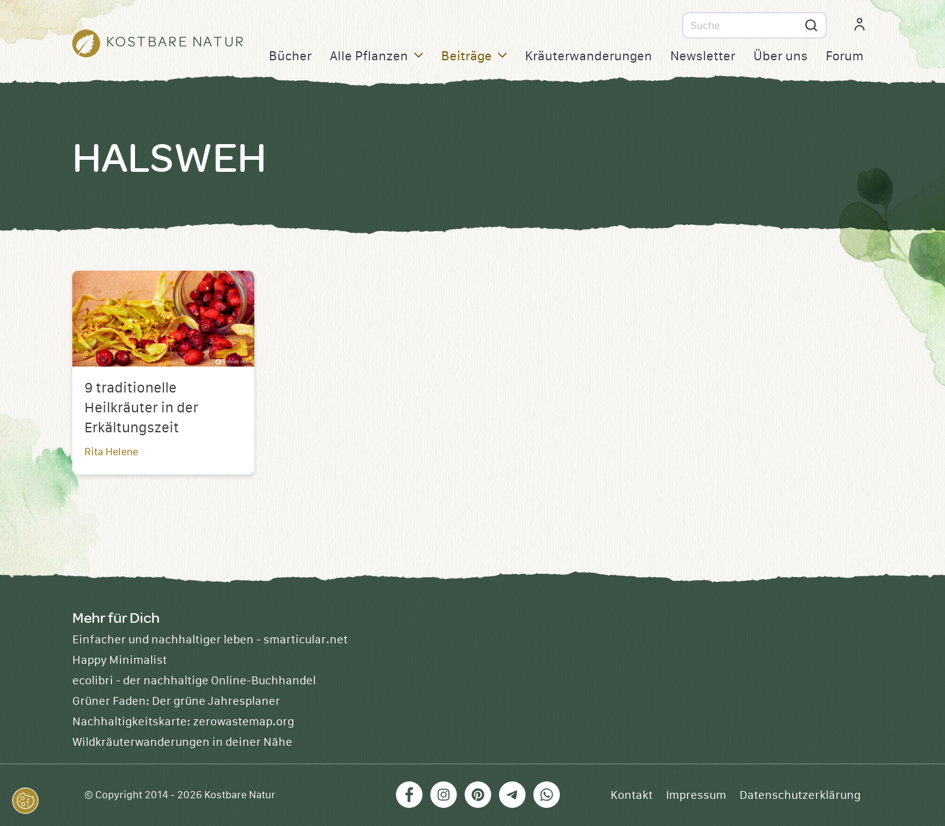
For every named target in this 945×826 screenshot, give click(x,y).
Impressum (696, 795)
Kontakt (632, 795)
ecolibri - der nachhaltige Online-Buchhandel (194, 680)
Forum (845, 56)
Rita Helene (111, 452)
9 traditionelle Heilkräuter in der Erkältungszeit (141, 408)
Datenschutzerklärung (800, 795)
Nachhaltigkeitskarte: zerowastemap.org (183, 721)
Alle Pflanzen (376, 56)
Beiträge (474, 56)
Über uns (780, 56)
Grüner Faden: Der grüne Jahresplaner (176, 701)
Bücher (290, 56)
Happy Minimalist (119, 660)
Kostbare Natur (239, 795)
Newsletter (702, 56)
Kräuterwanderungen (588, 56)
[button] (25, 800)
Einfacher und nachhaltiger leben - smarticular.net (210, 639)
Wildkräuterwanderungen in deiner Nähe (182, 742)
